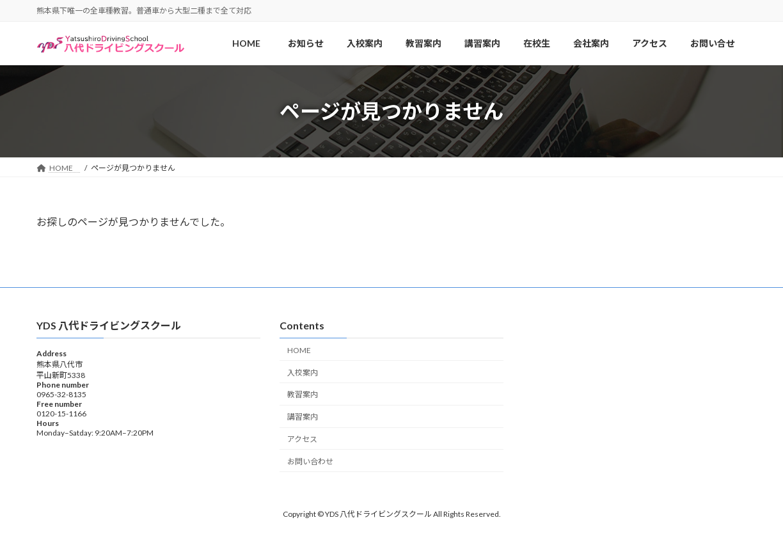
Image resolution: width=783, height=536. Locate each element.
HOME (303, 349)
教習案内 (302, 394)
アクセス (302, 438)
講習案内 (302, 417)
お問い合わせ (310, 461)
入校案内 (302, 372)
